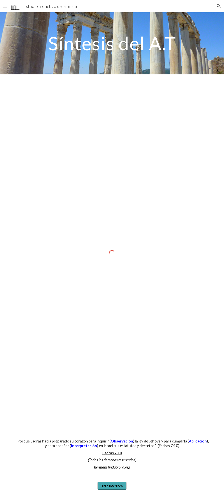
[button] (5, 6)
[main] (112, 43)
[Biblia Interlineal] (112, 486)
